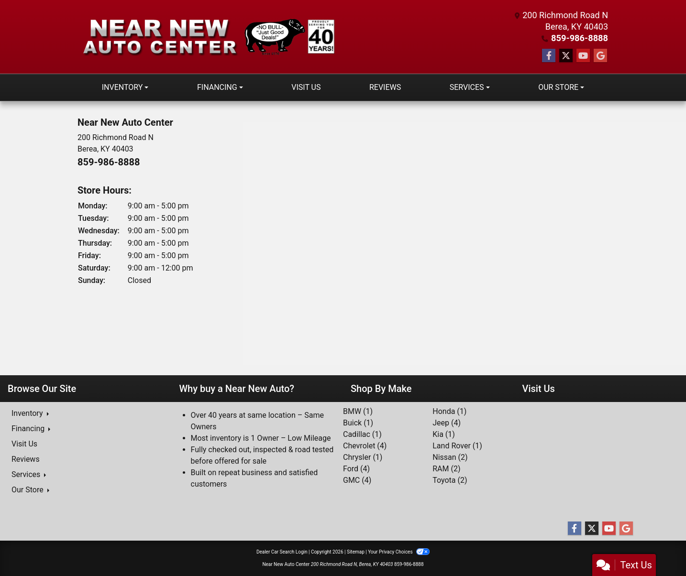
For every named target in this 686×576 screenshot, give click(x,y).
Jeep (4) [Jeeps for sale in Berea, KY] (446, 422)
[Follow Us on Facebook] (548, 56)
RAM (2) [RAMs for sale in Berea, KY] (446, 468)
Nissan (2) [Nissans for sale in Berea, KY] (449, 457)
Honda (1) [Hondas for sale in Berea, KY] (449, 411)
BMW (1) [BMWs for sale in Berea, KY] (358, 411)
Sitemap (356, 551)
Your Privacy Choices (399, 551)
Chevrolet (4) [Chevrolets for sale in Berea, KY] (365, 445)
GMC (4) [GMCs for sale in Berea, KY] (357, 480)
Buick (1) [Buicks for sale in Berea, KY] (358, 422)
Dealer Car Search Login (282, 551)
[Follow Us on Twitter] (566, 56)
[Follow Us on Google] (600, 56)
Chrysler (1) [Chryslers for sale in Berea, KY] (362, 457)
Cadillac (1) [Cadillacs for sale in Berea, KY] (362, 434)
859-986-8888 (580, 38)
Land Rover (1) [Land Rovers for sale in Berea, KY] (457, 445)
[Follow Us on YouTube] (583, 56)
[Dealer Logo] (210, 37)
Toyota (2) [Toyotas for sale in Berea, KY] (449, 480)
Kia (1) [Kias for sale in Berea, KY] (443, 434)
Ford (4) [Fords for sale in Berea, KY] (356, 468)
